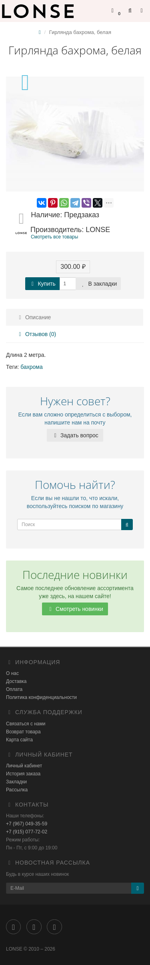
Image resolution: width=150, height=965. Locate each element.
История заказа (23, 774)
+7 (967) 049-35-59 (26, 824)
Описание (33, 317)
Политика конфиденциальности (41, 697)
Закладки (16, 782)
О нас (12, 673)
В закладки (98, 283)
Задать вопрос (75, 435)
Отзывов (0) (36, 334)
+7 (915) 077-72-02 (26, 832)
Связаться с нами (25, 724)
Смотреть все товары (54, 237)
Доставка (16, 681)
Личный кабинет (24, 766)
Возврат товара (23, 732)
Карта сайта (19, 740)
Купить (42, 283)
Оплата (14, 689)
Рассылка (17, 790)
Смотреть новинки (75, 609)
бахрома (31, 367)
